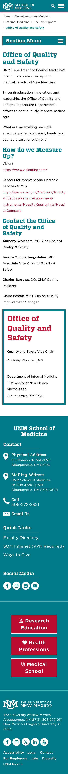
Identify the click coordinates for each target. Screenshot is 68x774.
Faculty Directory (20, 538)
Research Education (34, 624)
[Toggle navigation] (61, 6)
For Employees (15, 758)
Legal (31, 752)
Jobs (34, 758)
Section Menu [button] (23, 41)
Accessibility (13, 752)
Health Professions (34, 646)
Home (6, 16)
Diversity (49, 758)
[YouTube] (44, 742)
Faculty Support (45, 22)
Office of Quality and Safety (25, 27)
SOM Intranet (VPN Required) (33, 546)
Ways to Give (16, 555)
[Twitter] (26, 742)
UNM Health (13, 764)
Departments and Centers (32, 16)
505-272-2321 (25, 504)
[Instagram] (16, 586)
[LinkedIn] (26, 586)
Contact (46, 752)
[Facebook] (7, 586)
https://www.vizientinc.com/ (24, 170)
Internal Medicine (17, 22)
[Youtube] (35, 586)
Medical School (34, 667)
